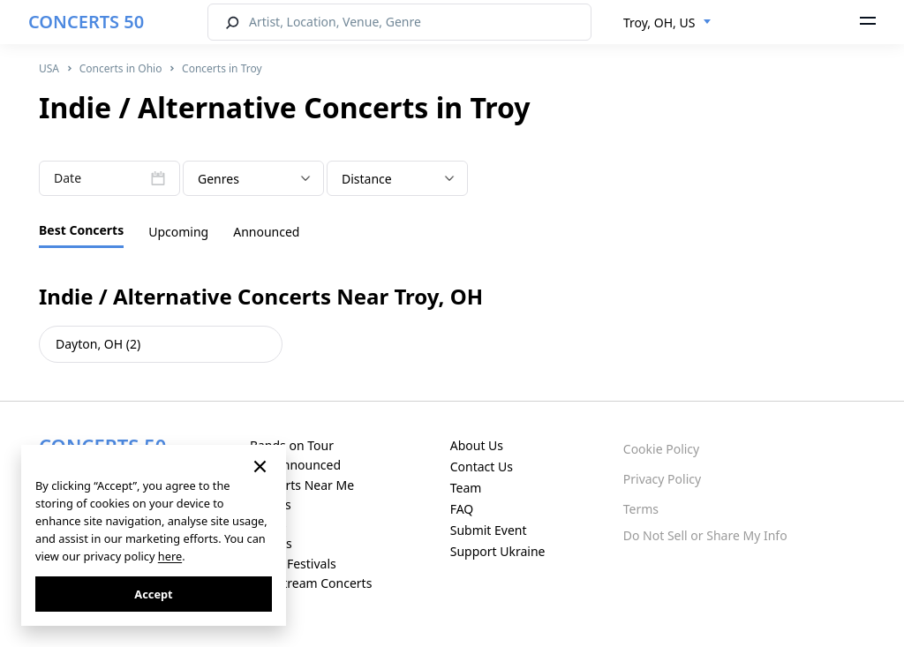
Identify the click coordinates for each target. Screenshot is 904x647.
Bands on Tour (292, 445)
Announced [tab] (266, 231)
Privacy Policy (662, 478)
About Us (476, 445)
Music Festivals (293, 563)
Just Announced (295, 464)
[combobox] (667, 23)
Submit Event (488, 530)
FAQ (462, 508)
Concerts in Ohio (120, 68)
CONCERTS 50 (86, 22)
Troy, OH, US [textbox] (659, 22)
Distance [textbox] (367, 178)
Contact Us (481, 466)
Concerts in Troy (222, 68)
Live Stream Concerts (311, 583)
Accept (153, 594)
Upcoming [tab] (178, 231)
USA (49, 68)
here (170, 556)
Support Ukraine (498, 551)
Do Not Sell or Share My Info (705, 535)
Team (466, 487)
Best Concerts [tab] (81, 230)
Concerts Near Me (302, 485)
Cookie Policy (661, 448)
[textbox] (253, 179)
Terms (641, 508)
